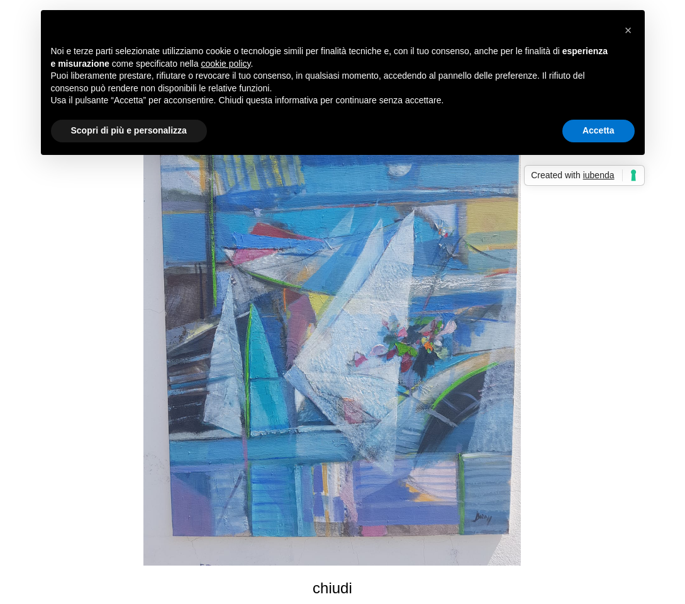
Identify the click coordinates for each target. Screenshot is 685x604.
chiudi (332, 587)
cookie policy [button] (225, 64)
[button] (628, 30)
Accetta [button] (598, 130)
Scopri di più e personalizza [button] (129, 130)
